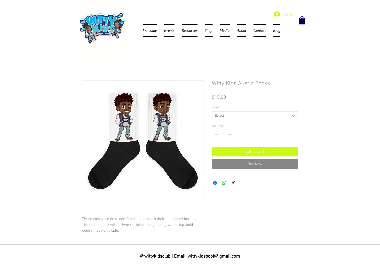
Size (216, 108)
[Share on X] (233, 183)
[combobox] (255, 116)
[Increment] (230, 134)
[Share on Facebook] (215, 183)
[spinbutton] (223, 134)
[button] (302, 20)
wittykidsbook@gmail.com (214, 256)
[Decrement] (216, 134)
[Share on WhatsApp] (224, 183)
